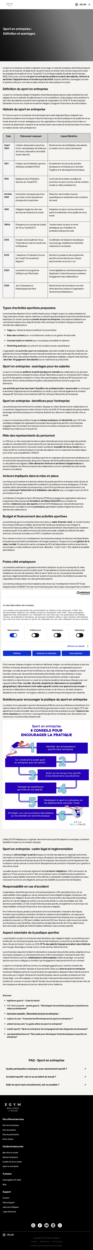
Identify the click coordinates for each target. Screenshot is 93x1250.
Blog (4, 1184)
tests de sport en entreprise (72, 968)
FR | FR (83, 4)
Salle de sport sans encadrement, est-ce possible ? (32, 1084)
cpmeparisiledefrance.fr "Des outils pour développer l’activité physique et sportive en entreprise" (47, 1035)
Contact (6, 1198)
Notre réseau (8, 1139)
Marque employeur (10, 1157)
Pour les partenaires (11, 1134)
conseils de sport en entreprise (45, 319)
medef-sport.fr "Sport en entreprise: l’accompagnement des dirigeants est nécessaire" (47, 1029)
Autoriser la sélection (47, 653)
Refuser (17, 653)
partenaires (39, 506)
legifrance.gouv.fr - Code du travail (23, 1000)
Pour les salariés (9, 1130)
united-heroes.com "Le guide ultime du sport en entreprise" (34, 1023)
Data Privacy (44, 1241)
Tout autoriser (75, 653)
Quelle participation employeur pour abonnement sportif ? (36, 1068)
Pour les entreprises (11, 1125)
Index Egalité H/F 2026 (12, 1180)
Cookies (34, 1241)
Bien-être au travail (10, 1152)
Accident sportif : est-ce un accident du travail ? (31, 1076)
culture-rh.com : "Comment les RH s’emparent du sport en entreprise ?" (40, 1018)
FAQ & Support (9, 1202)
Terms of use (57, 1241)
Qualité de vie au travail (12, 1161)
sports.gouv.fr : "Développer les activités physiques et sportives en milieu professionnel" (47, 1007)
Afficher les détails (76, 646)
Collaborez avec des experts (24, 503)
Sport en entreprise (10, 1166)
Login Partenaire (9, 1211)
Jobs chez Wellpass (11, 1207)
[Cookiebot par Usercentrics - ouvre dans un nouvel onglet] (78, 593)
